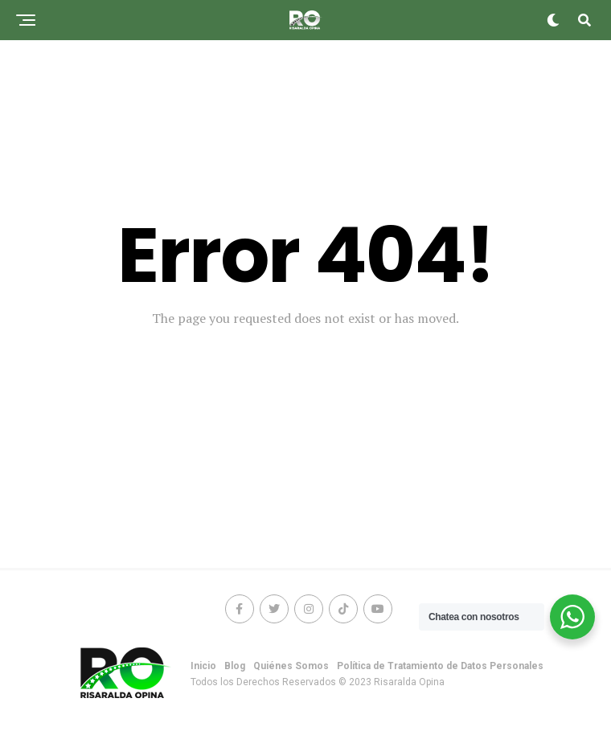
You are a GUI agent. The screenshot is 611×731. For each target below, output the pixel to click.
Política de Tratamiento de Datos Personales (440, 666)
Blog (234, 666)
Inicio (203, 666)
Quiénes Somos (291, 666)
